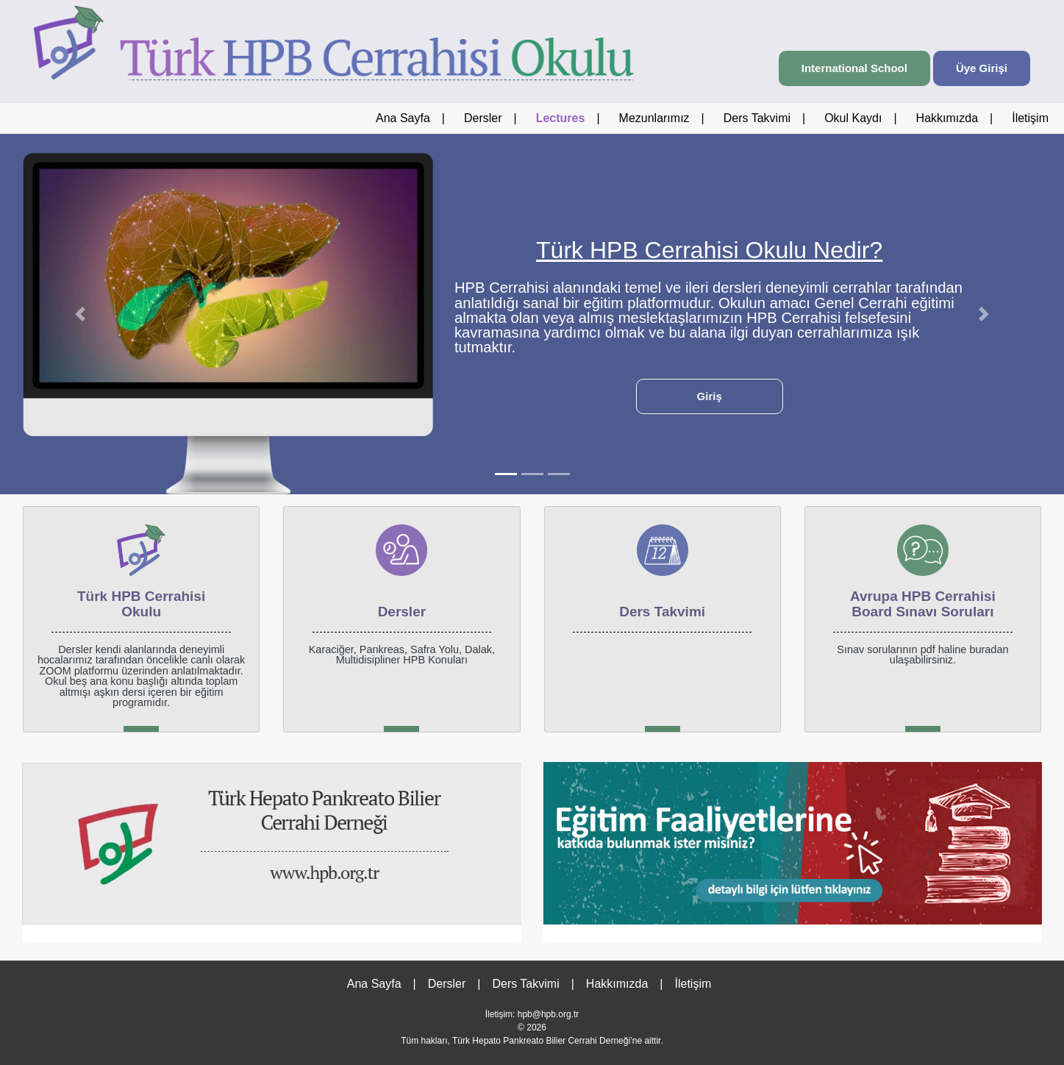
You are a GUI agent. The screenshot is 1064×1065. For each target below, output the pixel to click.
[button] (80, 314)
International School (854, 68)
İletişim (1030, 118)
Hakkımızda (947, 118)
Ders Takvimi (757, 118)
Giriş (709, 396)
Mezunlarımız (654, 118)
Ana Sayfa (403, 118)
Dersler (483, 118)
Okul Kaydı (853, 118)
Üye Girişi (981, 68)
